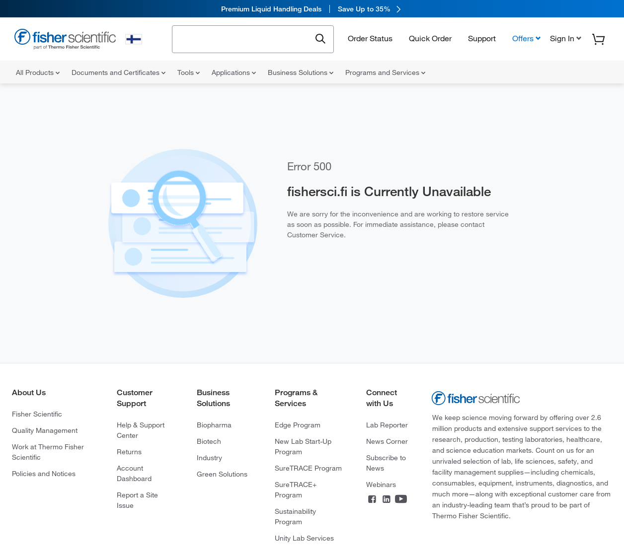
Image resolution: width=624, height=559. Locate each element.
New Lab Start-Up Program (303, 446)
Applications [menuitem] (234, 72)
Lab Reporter (387, 424)
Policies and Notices (44, 473)
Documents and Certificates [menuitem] (118, 72)
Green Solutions (222, 474)
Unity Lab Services (304, 538)
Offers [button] (523, 38)
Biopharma (214, 424)
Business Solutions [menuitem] (300, 72)
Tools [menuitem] (188, 72)
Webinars (381, 484)
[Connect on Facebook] (372, 500)
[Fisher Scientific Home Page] (65, 40)
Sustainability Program (295, 516)
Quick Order (430, 38)
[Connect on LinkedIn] (386, 500)
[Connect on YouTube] (401, 500)
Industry (209, 457)
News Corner (387, 441)
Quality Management (45, 430)
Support (482, 38)
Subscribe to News (386, 463)
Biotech (209, 441)
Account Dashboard (134, 473)
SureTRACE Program (308, 468)
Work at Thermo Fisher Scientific (48, 452)
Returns (129, 451)
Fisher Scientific (37, 414)
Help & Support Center (140, 430)
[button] (564, 38)
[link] (312, 8)
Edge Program (297, 424)
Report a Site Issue (137, 500)
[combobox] (244, 38)
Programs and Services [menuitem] (385, 72)
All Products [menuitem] (38, 72)
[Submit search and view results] (320, 39)
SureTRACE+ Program (295, 489)
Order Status (370, 38)
